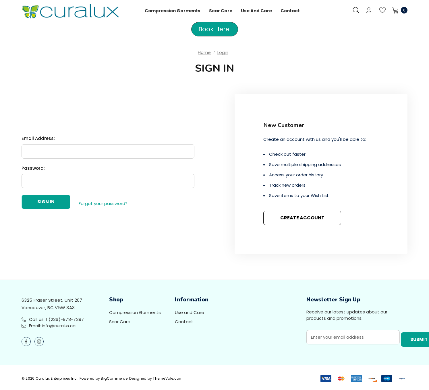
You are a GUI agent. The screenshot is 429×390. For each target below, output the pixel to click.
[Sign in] (368, 11)
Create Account (302, 217)
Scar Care (119, 322)
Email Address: (38, 140)
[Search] (355, 10)
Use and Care (189, 312)
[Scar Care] (221, 11)
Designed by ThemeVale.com (156, 378)
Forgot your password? (103, 203)
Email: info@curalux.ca (52, 326)
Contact (184, 322)
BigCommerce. (115, 378)
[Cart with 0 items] (398, 10)
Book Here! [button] (214, 29)
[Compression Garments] (172, 11)
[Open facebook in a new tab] (26, 341)
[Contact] (290, 11)
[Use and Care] (256, 11)
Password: (33, 170)
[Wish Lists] (382, 10)
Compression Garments (135, 312)
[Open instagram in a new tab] (39, 341)
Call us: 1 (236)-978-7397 (56, 319)
